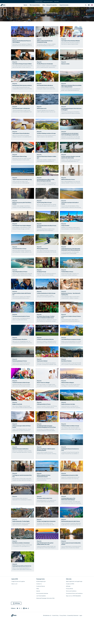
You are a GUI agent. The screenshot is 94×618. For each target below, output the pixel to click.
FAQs (37, 588)
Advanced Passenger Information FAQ (45, 598)
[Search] (85, 5)
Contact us (39, 583)
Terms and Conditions (71, 591)
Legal (80, 615)
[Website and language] (92, 5)
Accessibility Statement (72, 615)
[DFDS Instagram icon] (20, 608)
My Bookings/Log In (41, 581)
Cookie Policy (55, 615)
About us (14, 583)
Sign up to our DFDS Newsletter (73, 595)
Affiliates (68, 586)
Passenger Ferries (38, 1)
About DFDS (56, 1)
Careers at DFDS (70, 583)
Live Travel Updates (41, 595)
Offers (43, 5)
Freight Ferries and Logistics (18, 581)
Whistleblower (47, 615)
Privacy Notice (69, 588)
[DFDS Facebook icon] (17, 608)
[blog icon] (24, 608)
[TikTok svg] (28, 608)
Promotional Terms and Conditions (74, 593)
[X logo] (22, 608)
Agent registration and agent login (74, 581)
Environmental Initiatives (42, 593)
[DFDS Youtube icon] (26, 608)
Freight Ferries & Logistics (48, 1)
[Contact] (89, 5)
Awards (38, 591)
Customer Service (40, 586)
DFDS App (16, 603)
